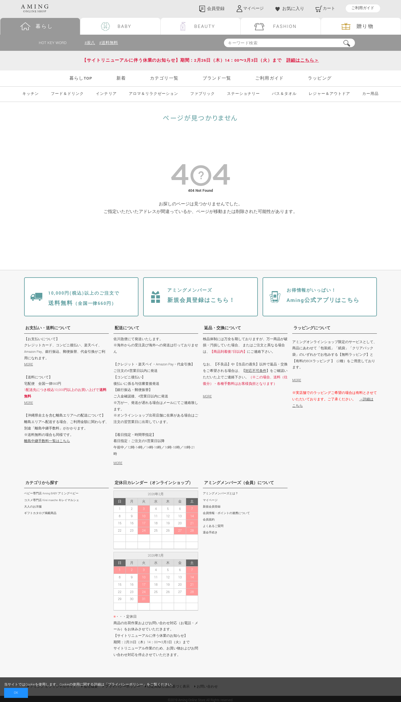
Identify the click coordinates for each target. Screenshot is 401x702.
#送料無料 (110, 43)
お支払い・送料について (48, 328)
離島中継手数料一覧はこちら (47, 441)
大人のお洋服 (33, 507)
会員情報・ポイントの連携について (226, 513)
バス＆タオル (284, 94)
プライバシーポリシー (125, 684)
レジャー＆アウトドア (329, 94)
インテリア (106, 94)
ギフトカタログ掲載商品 (40, 513)
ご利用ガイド (362, 8)
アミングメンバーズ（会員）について (239, 483)
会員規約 (209, 520)
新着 (121, 78)
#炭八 (90, 43)
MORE (28, 364)
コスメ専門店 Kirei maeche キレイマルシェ (51, 500)
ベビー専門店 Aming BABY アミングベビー (51, 494)
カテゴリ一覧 (164, 78)
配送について (127, 328)
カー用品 (370, 94)
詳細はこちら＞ (302, 60)
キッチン (30, 94)
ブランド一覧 (217, 78)
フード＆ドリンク (67, 94)
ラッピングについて (311, 328)
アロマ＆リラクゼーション (153, 94)
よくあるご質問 (213, 526)
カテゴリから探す (41, 483)
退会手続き (210, 533)
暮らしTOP (80, 78)
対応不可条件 (255, 371)
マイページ (210, 500)
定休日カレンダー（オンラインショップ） (154, 483)
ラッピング (320, 78)
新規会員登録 (211, 507)
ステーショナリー (243, 94)
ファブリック (202, 94)
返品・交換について (222, 328)
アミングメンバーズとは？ (220, 494)
